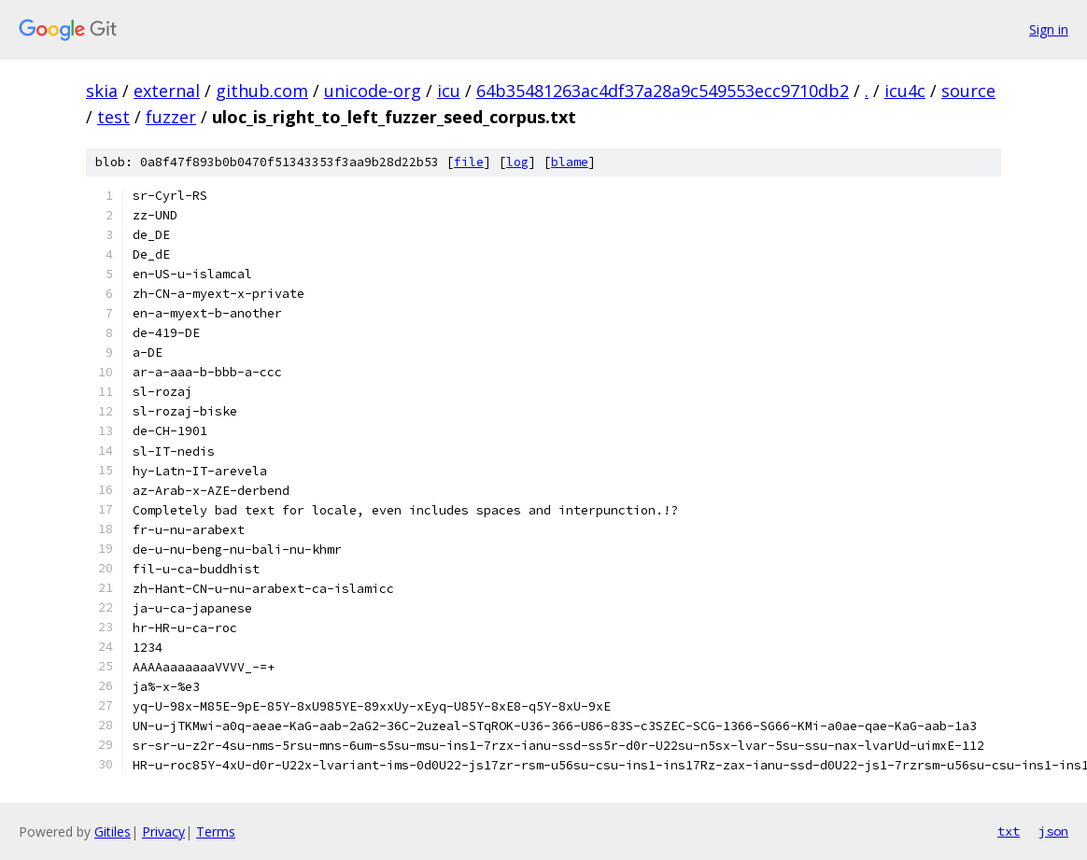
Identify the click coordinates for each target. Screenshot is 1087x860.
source (968, 90)
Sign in (1048, 29)
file (469, 162)
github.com (262, 90)
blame (569, 162)
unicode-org (372, 90)
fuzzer (171, 117)
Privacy (163, 831)
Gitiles (112, 831)
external (167, 90)
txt (1008, 831)
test (113, 117)
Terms (215, 831)
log (517, 162)
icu (448, 90)
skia (102, 90)
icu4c (904, 90)
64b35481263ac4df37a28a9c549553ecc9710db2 (662, 90)
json (1053, 831)
